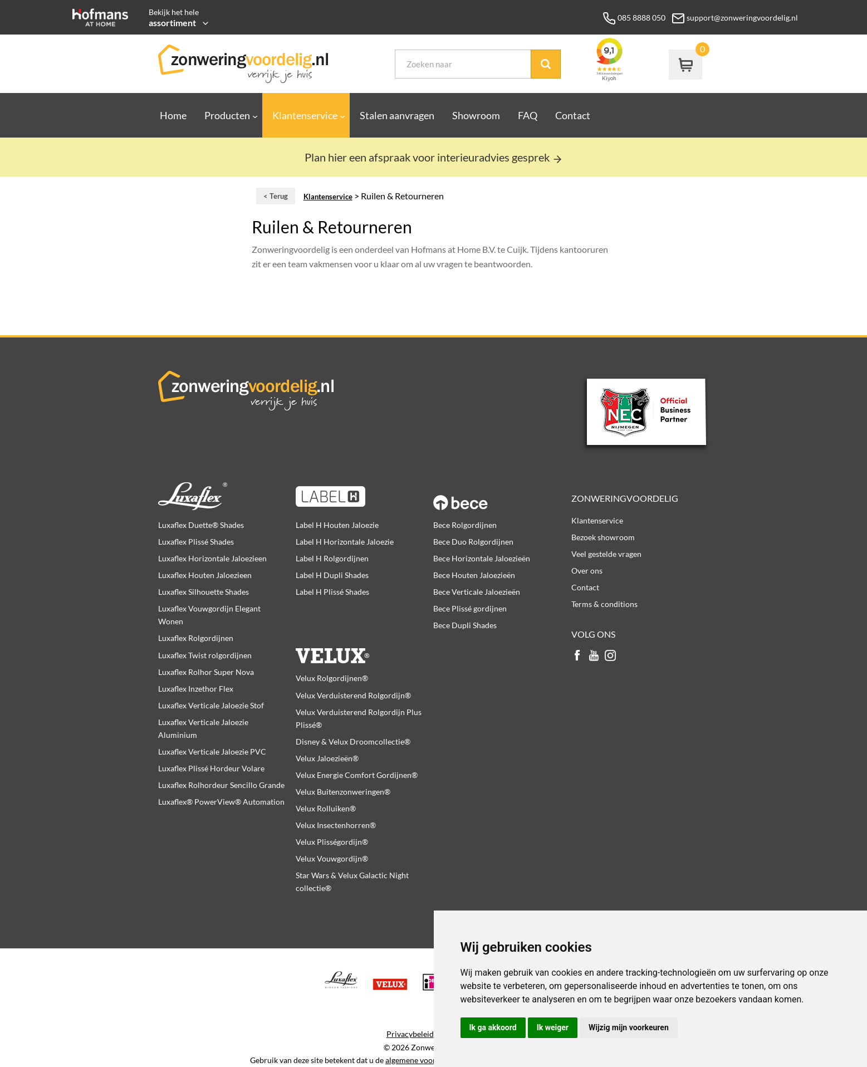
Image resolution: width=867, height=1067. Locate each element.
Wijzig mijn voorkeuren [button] (629, 1027)
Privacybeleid (410, 1034)
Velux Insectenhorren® (336, 825)
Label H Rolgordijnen (332, 558)
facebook (576, 656)
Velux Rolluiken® (326, 808)
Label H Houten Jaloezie (337, 525)
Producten (227, 115)
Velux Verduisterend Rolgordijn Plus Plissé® (359, 718)
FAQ (527, 115)
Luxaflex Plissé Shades (196, 541)
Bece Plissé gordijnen (470, 608)
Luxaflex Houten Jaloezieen (205, 575)
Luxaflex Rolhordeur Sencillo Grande (221, 785)
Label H (364, 496)
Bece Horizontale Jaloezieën (481, 558)
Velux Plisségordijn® (332, 841)
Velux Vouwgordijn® (332, 858)
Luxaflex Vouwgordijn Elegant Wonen (209, 615)
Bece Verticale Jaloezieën (476, 591)
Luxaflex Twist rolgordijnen (205, 655)
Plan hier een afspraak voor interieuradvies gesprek (434, 157)
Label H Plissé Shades (332, 591)
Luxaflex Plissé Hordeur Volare (211, 768)
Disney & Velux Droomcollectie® (353, 741)
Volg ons (593, 634)
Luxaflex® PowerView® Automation (221, 801)
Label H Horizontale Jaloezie (345, 541)
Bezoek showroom (603, 537)
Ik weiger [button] (553, 1027)
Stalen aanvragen (397, 115)
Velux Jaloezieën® (327, 758)
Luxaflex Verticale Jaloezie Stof (211, 705)
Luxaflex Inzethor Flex (195, 688)
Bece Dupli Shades (465, 625)
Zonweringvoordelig (624, 498)
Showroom (476, 115)
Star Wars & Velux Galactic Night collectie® (352, 881)
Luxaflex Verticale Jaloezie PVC (212, 751)
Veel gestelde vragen (606, 554)
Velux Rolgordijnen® (332, 678)
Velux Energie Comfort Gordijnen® (357, 775)
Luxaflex (227, 496)
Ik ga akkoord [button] (493, 1027)
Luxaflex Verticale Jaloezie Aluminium (203, 728)
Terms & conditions (604, 604)
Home (173, 115)
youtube (593, 656)
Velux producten (364, 649)
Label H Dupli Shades (332, 575)
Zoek (546, 64)
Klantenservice (304, 115)
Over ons (587, 570)
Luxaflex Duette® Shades (201, 525)
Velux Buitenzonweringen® (343, 791)
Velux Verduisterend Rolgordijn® (353, 695)
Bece (502, 496)
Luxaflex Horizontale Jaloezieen (212, 558)
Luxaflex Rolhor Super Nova (206, 672)
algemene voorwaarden (425, 1060)
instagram (610, 656)
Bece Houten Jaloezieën (474, 575)
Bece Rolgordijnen (465, 525)
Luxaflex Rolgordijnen (195, 638)
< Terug (275, 196)
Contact (572, 115)
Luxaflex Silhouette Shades (203, 591)
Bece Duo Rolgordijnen (473, 541)
